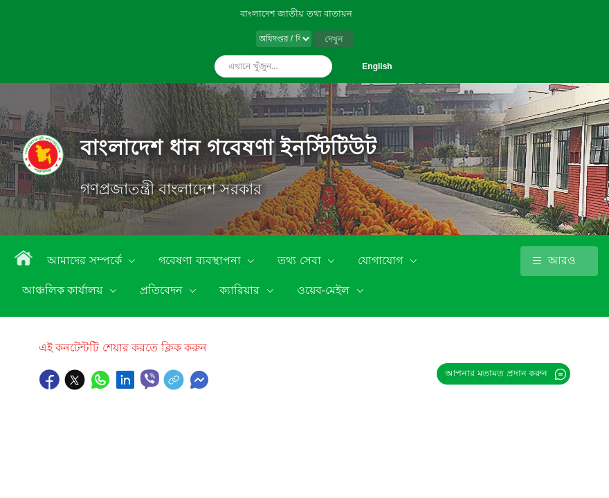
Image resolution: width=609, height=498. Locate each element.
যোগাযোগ (382, 260)
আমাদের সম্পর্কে (86, 260)
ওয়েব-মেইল (325, 290)
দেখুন (334, 39)
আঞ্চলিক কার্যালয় (64, 290)
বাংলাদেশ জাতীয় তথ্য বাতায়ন (296, 13)
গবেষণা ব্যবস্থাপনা (201, 260)
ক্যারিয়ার (240, 290)
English (377, 66)
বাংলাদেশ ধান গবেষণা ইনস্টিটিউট (228, 147)
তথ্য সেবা (301, 260)
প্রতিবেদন (162, 290)
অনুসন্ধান (318, 66)
